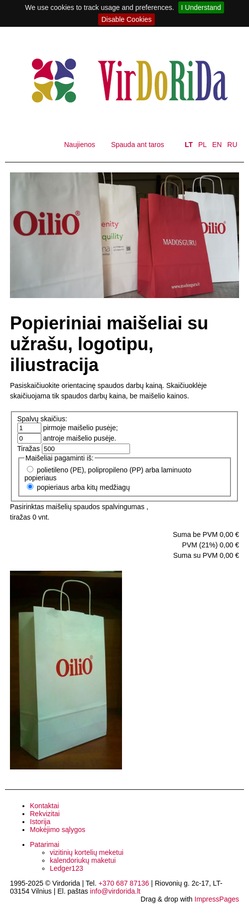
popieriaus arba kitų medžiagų (83, 487)
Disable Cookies (126, 19)
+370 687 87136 (124, 883)
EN (217, 145)
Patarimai (44, 844)
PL (202, 145)
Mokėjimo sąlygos (57, 830)
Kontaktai (44, 806)
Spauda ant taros (137, 145)
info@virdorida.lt (115, 891)
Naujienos (79, 145)
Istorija (40, 822)
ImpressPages (217, 899)
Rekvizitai (45, 814)
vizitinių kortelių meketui (87, 852)
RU (232, 145)
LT (189, 145)
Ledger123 (66, 868)
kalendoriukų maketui (83, 860)
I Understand (201, 7)
